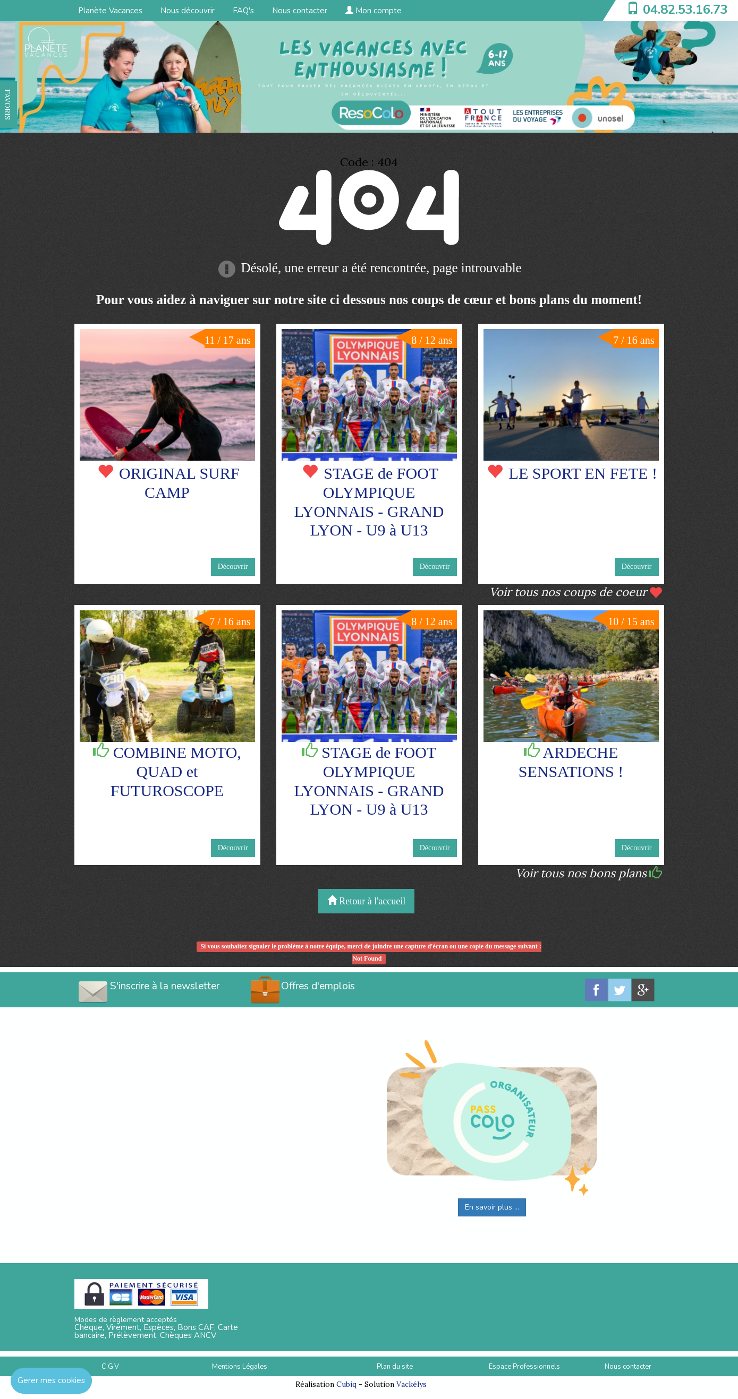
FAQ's (243, 10)
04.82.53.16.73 (685, 9)
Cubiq (346, 1384)
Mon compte (373, 10)
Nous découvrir (187, 10)
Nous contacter (299, 10)
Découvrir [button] (233, 567)
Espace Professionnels (524, 1366)
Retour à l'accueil (366, 900)
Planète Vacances (110, 10)
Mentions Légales (239, 1366)
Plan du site (395, 1366)
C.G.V (110, 1366)
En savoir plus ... (492, 1207)
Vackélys (411, 1384)
